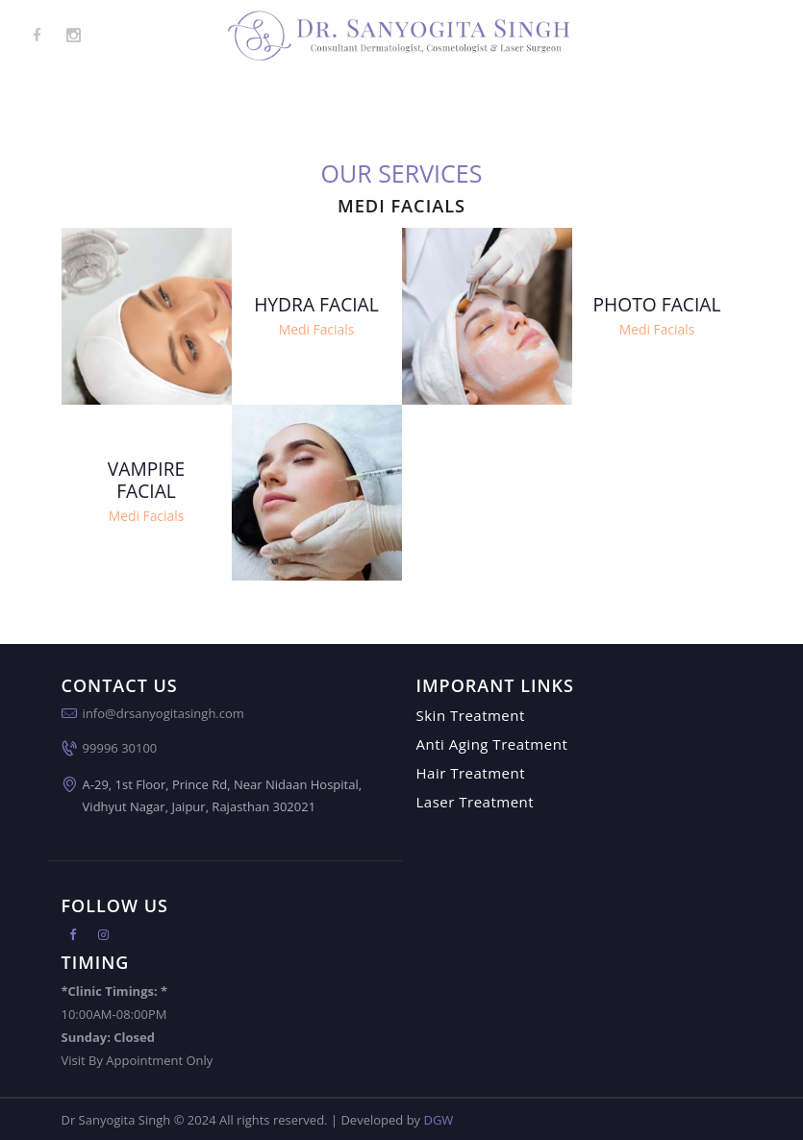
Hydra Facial (317, 304)
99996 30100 (120, 747)
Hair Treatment (471, 772)
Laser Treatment (475, 801)
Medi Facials (316, 329)
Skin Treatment (470, 715)
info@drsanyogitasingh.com (163, 713)
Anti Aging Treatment (492, 744)
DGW (438, 1119)
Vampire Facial (146, 481)
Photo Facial (656, 304)
